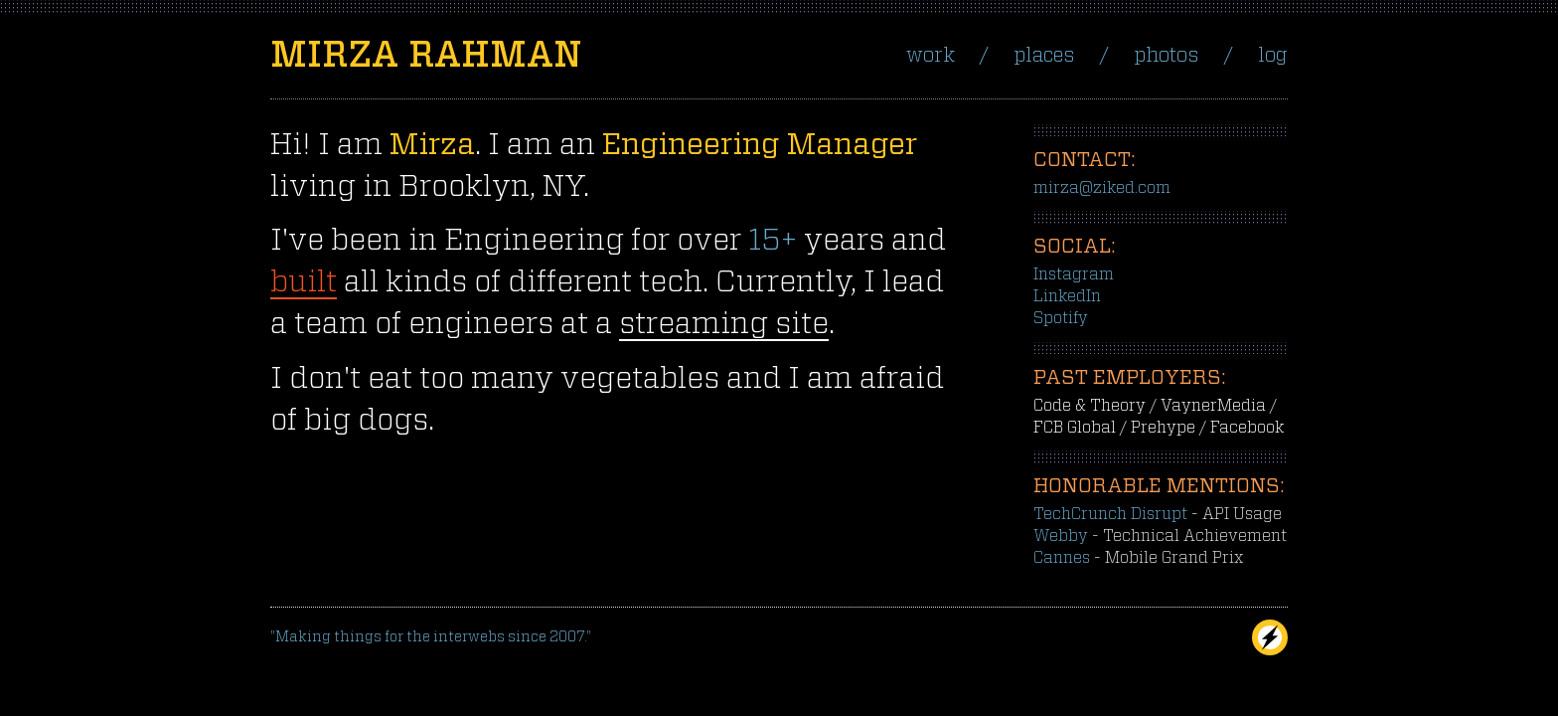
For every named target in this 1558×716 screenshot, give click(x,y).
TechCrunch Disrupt (1110, 514)
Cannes (1061, 558)
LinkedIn (1067, 296)
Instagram (1073, 274)
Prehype (1163, 428)
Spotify (1060, 318)
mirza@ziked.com (1101, 188)
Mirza (425, 56)
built (303, 282)
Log (1273, 56)
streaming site (724, 324)
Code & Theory (1089, 406)
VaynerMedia (1213, 406)
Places (1044, 56)
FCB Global (1074, 428)
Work (930, 56)
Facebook (1247, 428)
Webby (1060, 536)
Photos (1166, 56)
